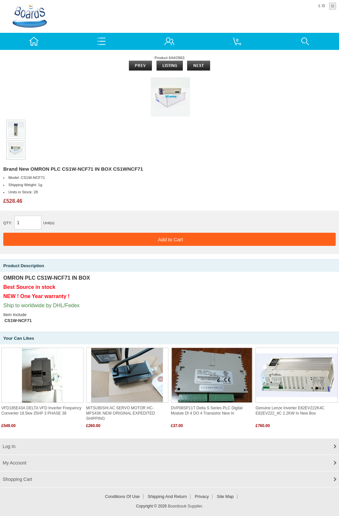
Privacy (202, 496)
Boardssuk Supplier (185, 506)
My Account (14, 462)
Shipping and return (167, 496)
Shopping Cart (17, 479)
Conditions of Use (122, 496)
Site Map (225, 496)
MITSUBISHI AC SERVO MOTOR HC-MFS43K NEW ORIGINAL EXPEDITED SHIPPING (120, 413)
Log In (9, 446)
